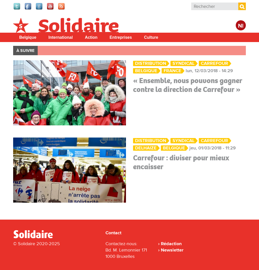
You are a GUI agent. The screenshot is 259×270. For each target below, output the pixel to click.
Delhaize (146, 148)
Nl (241, 26)
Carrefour (214, 63)
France (172, 70)
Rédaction (171, 243)
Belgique (27, 37)
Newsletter (172, 250)
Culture (151, 37)
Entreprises (121, 37)
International (61, 37)
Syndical (183, 63)
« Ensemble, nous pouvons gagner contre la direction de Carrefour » (187, 85)
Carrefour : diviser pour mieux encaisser (181, 162)
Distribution (150, 63)
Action (91, 37)
